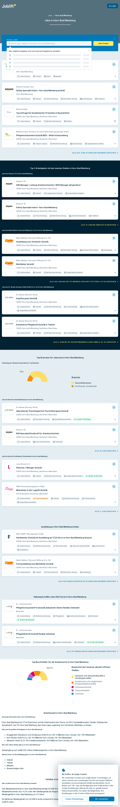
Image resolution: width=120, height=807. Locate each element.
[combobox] (49, 43)
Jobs (50, 15)
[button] (103, 43)
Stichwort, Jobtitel (12, 40)
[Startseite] (9, 6)
